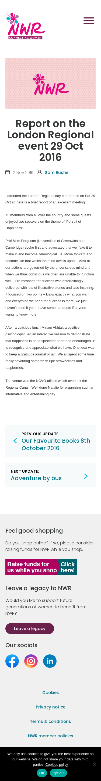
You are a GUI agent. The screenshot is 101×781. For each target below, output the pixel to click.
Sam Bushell (58, 172)
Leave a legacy (30, 628)
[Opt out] (94, 764)
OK (41, 773)
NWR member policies (50, 736)
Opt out (58, 773)
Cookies (50, 692)
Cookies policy (57, 765)
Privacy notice (50, 707)
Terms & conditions (50, 721)
